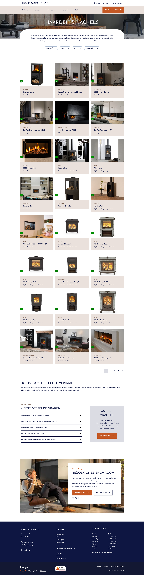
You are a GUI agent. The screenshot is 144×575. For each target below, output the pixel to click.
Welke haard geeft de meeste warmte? (34, 427)
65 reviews (43, 571)
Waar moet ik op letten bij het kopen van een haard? (39, 421)
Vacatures (59, 556)
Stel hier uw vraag (107, 420)
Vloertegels (51, 10)
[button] (51, 415)
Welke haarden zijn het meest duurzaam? (35, 415)
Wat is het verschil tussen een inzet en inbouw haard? (39, 439)
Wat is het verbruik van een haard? (33, 433)
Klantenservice (61, 558)
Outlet (77, 10)
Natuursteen (66, 10)
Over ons (59, 553)
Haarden (37, 10)
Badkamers (25, 10)
